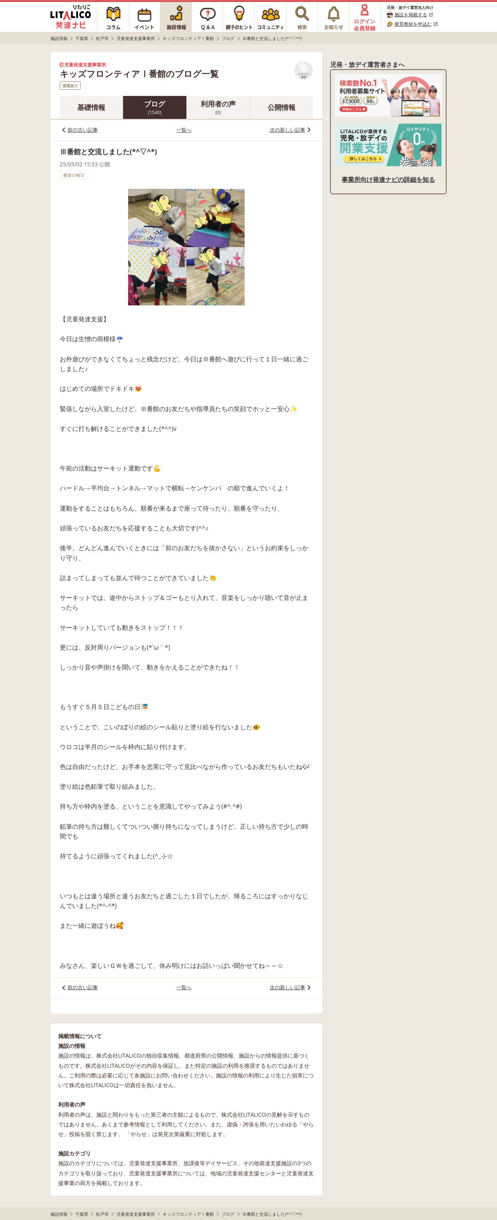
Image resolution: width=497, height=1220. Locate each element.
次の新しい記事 (287, 129)
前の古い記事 (83, 129)
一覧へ (183, 129)
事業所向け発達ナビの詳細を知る (388, 179)
